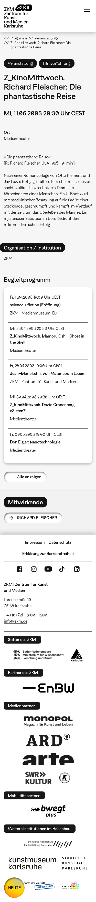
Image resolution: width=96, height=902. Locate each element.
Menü (87, 9)
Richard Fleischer (37, 517)
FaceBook (19, 569)
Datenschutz (60, 542)
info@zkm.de (15, 621)
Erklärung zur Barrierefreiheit (48, 553)
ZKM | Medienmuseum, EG (33, 313)
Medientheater (17, 138)
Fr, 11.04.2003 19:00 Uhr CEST (35, 297)
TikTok (62, 569)
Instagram (34, 569)
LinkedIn (77, 569)
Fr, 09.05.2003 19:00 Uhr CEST (36, 434)
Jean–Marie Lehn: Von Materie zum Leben (47, 373)
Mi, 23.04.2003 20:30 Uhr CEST (37, 328)
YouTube (48, 569)
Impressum (35, 542)
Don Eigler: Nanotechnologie (35, 442)
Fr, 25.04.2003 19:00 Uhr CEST (36, 365)
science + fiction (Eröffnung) (35, 304)
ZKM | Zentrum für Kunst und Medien (43, 381)
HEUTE (14, 887)
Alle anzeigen (29, 476)
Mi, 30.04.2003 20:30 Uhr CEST (37, 397)
